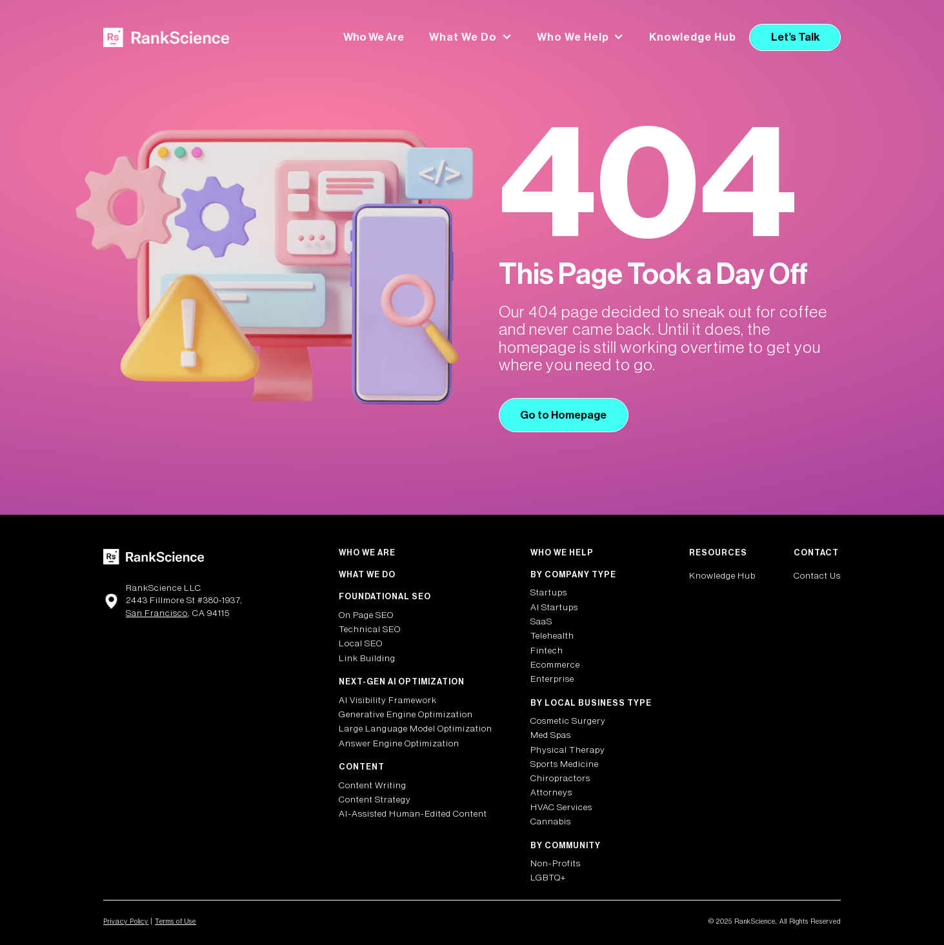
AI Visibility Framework (388, 700)
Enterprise (552, 679)
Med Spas (550, 735)
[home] (166, 38)
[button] (470, 37)
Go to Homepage (563, 415)
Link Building (367, 658)
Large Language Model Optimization (415, 728)
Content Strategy (375, 799)
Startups (548, 592)
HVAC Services (561, 807)
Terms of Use (175, 921)
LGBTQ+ (548, 877)
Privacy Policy (125, 921)
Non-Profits (555, 863)
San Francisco (157, 613)
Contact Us (817, 576)
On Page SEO (366, 615)
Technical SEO (370, 629)
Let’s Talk (795, 37)
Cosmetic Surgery (568, 721)
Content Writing (373, 785)
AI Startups (554, 607)
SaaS (541, 621)
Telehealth (552, 636)
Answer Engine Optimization (399, 743)
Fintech (546, 650)
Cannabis (550, 821)
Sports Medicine (564, 764)
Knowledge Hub (692, 37)
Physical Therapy (567, 750)
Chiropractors (560, 778)
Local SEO (361, 643)
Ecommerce (555, 665)
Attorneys (551, 792)
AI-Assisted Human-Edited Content (413, 814)
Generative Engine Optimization (406, 714)
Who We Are (373, 37)
